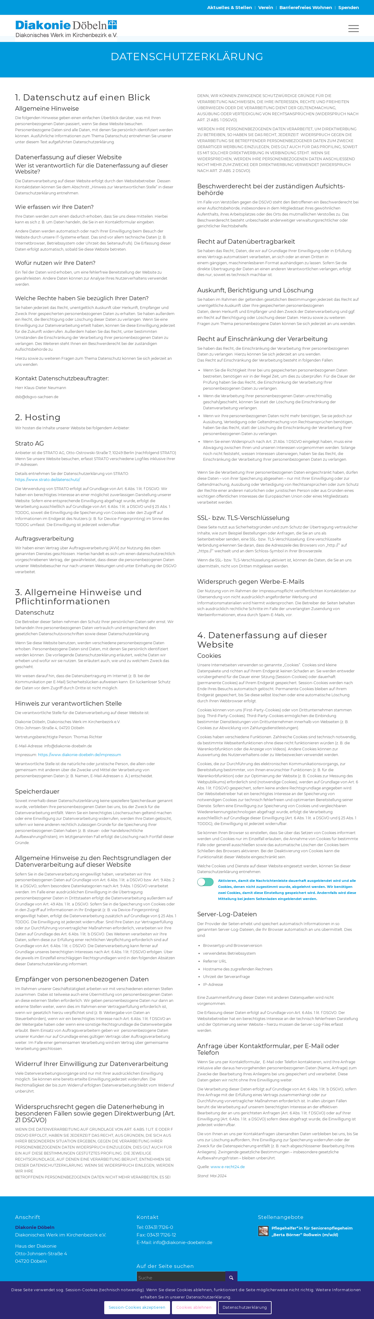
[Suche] (187, 1277)
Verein (265, 7)
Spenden (348, 7)
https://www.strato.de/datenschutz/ (47, 479)
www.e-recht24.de (228, 1167)
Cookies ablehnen (194, 1307)
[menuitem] (229, 7)
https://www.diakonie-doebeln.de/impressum (79, 754)
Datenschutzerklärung (245, 1307)
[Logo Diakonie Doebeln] (66, 28)
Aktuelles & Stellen (229, 7)
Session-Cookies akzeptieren (137, 1307)
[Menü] (351, 28)
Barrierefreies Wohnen (305, 7)
